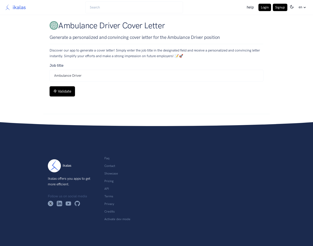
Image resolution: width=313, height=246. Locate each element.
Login (265, 7)
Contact (109, 166)
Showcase (111, 173)
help (250, 7)
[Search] (134, 7)
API (106, 189)
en (300, 7)
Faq (106, 158)
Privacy (109, 204)
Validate (62, 91)
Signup (280, 7)
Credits (109, 211)
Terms (108, 196)
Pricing (108, 181)
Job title (56, 65)
